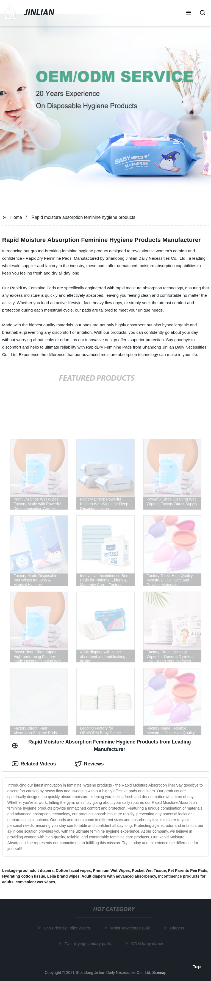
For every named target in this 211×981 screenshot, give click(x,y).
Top (197, 966)
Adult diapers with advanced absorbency (119, 876)
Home (16, 217)
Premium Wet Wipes (111, 870)
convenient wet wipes (35, 882)
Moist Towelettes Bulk (131, 928)
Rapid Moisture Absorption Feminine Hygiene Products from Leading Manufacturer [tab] (101, 745)
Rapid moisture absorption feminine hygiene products (83, 217)
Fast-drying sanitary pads (88, 943)
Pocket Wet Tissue (149, 870)
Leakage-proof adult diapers (28, 870)
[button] (188, 13)
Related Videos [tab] (34, 764)
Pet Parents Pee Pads (187, 870)
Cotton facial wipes (73, 870)
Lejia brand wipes (63, 876)
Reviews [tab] (89, 764)
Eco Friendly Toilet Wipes (68, 928)
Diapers (178, 928)
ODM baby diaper (148, 943)
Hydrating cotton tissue (23, 876)
